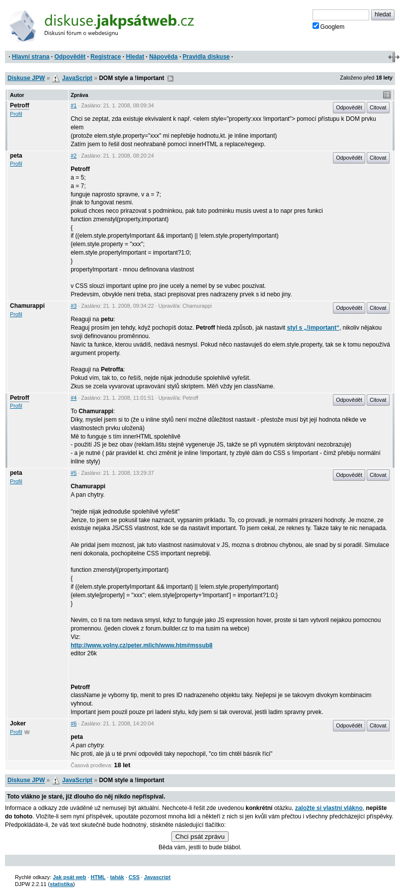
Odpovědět (69, 56)
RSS (170, 79)
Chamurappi (27, 305)
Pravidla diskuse (206, 56)
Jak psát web (69, 877)
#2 (74, 156)
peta (16, 155)
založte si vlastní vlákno (329, 808)
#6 (74, 723)
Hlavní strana (30, 56)
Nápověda (163, 56)
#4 (74, 398)
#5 (74, 473)
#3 (74, 306)
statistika (61, 884)
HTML (97, 877)
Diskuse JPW (26, 78)
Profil (16, 114)
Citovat (378, 107)
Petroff (19, 105)
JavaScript (77, 78)
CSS (134, 877)
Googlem (329, 26)
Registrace (105, 56)
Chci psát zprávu (200, 836)
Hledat (135, 56)
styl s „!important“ (313, 327)
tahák (117, 877)
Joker (18, 723)
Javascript (157, 877)
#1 (74, 105)
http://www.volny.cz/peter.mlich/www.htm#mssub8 (142, 645)
